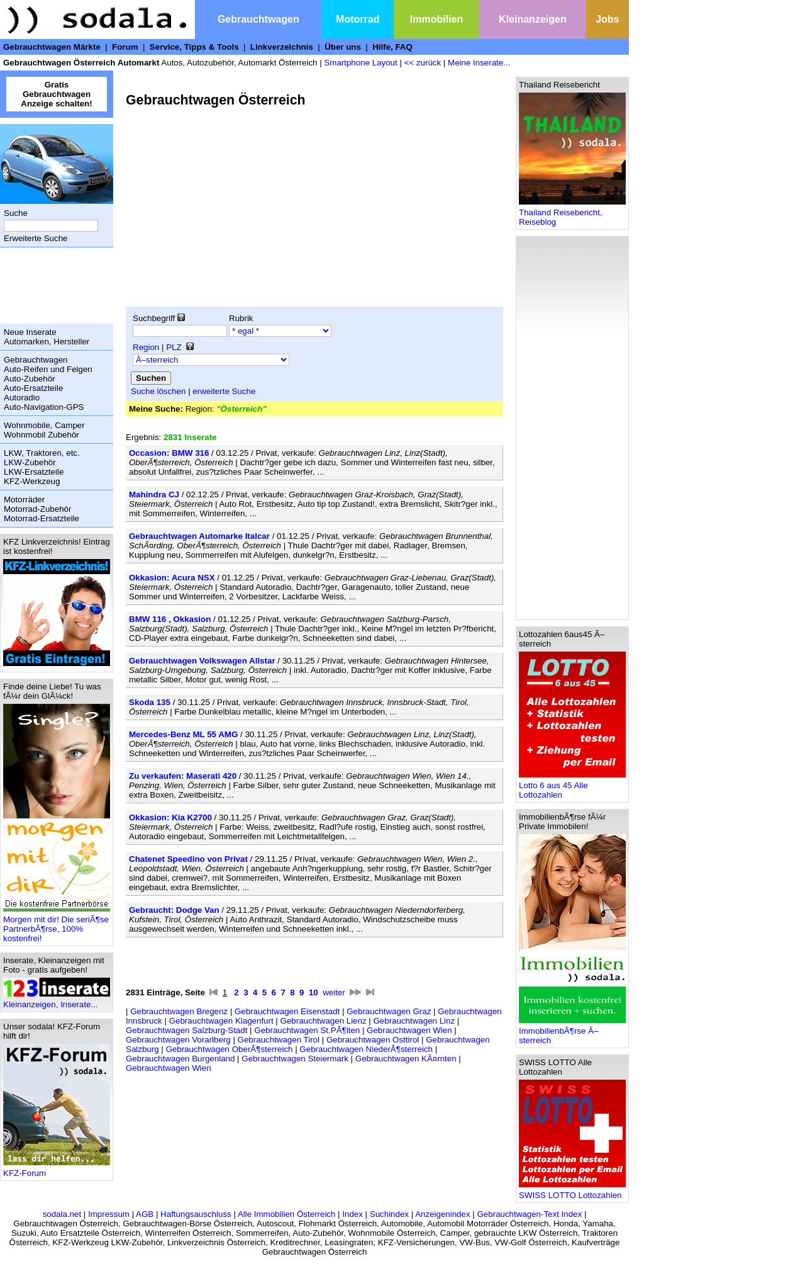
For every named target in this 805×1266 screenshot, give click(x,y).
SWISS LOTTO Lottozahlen (572, 1191)
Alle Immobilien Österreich (287, 1214)
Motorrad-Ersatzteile (41, 518)
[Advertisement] (53, 285)
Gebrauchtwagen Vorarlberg (178, 1039)
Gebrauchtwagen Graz (389, 1011)
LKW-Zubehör (30, 462)
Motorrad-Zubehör (37, 509)
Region (146, 347)
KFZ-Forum (56, 1169)
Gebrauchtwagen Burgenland (180, 1058)
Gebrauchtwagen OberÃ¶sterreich (228, 1049)
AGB (144, 1214)
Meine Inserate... (479, 62)
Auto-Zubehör (29, 378)
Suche (16, 213)
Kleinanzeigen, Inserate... (56, 1000)
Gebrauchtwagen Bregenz (179, 1011)
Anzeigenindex (442, 1214)
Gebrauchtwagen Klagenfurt (221, 1021)
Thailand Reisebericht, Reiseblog (572, 213)
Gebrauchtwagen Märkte (52, 47)
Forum (125, 47)
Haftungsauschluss (195, 1214)
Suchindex (389, 1214)
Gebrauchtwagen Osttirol (372, 1039)
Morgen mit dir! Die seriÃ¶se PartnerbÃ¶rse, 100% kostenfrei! (56, 925)
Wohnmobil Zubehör (41, 434)
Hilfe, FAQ (392, 47)
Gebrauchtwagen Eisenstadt (287, 1011)
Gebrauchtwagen (258, 19)
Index (352, 1214)
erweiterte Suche (223, 391)
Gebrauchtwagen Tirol (278, 1039)
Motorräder (24, 499)
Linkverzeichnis (281, 47)
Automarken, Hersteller (46, 341)
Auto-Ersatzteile (33, 388)
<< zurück (422, 62)
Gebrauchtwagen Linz (414, 1021)
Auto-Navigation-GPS (44, 407)
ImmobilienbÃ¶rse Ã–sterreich (572, 1032)
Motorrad (357, 19)
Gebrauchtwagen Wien (409, 1030)
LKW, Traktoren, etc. (42, 453)
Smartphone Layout (360, 62)
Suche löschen (158, 391)
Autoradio (22, 397)
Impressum (109, 1214)
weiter (334, 992)
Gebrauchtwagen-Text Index (529, 1214)
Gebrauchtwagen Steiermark (295, 1058)
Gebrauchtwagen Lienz (323, 1021)
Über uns (343, 47)
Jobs (607, 19)
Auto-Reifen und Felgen (48, 369)
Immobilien (436, 19)
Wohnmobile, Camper (44, 425)
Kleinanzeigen (533, 19)
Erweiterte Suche (36, 238)
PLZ (173, 347)
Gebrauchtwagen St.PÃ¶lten (307, 1030)
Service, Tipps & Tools (194, 47)
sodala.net (62, 1214)
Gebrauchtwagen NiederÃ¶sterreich (366, 1049)
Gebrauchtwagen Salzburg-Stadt (186, 1030)
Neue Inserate (30, 332)
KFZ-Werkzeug (32, 481)
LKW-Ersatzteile (34, 472)
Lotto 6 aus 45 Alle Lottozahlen (572, 786)
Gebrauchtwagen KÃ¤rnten (406, 1058)
